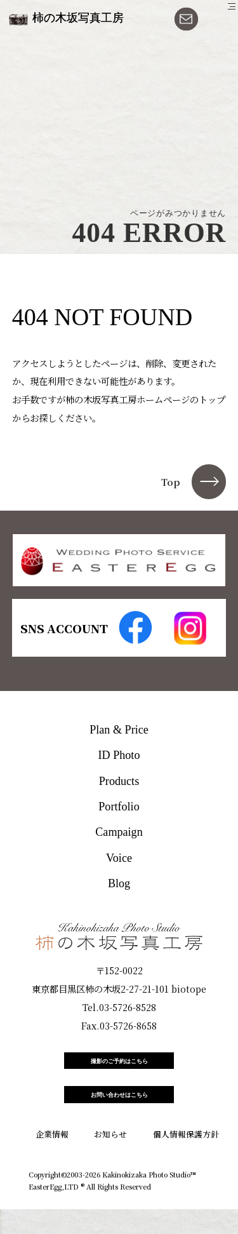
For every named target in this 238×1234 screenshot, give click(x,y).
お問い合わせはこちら (119, 1114)
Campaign (118, 832)
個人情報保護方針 (186, 1158)
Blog (119, 883)
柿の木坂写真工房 (78, 17)
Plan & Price (119, 729)
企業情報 (52, 1158)
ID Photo (119, 755)
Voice (119, 858)
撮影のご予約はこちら (119, 1067)
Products (119, 781)
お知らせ (110, 1158)
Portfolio (118, 806)
